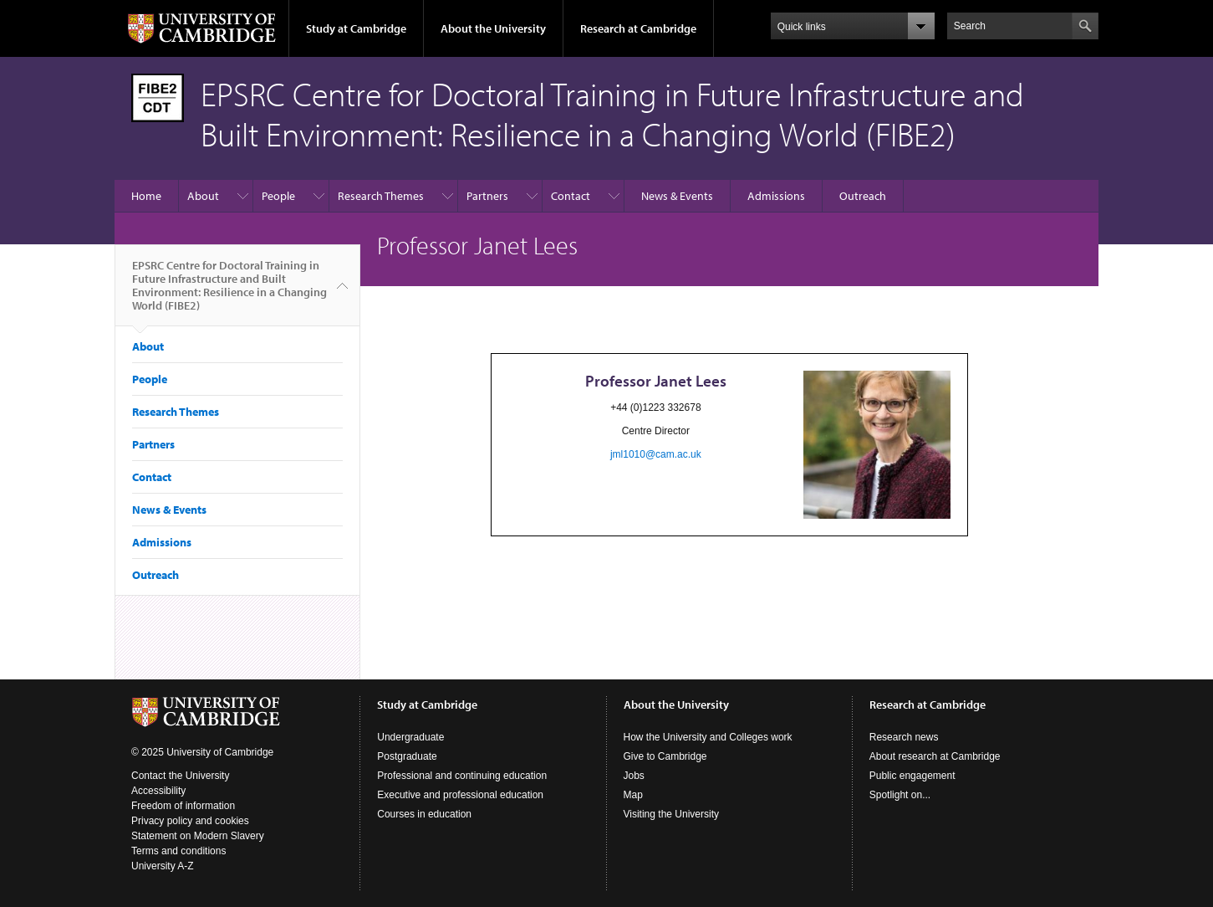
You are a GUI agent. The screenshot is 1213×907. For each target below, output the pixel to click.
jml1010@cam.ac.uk (655, 454)
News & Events (677, 195)
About (203, 195)
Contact (570, 195)
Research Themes (381, 195)
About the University (493, 28)
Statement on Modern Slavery (197, 836)
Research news (904, 737)
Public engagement (912, 775)
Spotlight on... (899, 795)
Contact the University (180, 775)
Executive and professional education (460, 795)
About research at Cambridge (935, 756)
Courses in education (424, 814)
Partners (487, 195)
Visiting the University (672, 814)
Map (633, 795)
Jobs (634, 775)
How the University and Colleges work (708, 737)
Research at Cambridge (638, 28)
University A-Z (162, 866)
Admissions (776, 195)
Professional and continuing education (462, 775)
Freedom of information (183, 806)
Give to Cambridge (665, 756)
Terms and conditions (178, 851)
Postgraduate (406, 756)
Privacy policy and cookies (190, 821)
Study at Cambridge (356, 28)
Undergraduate (410, 737)
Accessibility (158, 791)
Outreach (862, 195)
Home (146, 195)
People (278, 195)
